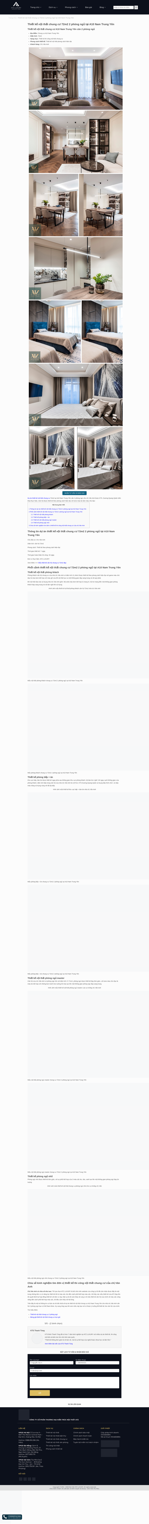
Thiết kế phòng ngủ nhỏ (40, 522)
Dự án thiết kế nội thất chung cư (39, 498)
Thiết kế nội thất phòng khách (42, 514)
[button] (12, 1517)
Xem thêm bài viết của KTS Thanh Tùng (59, 1344)
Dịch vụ (52, 7)
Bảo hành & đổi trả (80, 1439)
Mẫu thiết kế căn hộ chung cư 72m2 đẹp (52, 563)
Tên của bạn (34, 1360)
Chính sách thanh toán (82, 1436)
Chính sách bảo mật (81, 1433)
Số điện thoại (81, 1360)
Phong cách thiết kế (54, 1449)
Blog (102, 7)
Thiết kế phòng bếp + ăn (40, 517)
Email (32, 1368)
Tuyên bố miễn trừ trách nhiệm (86, 1442)
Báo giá (88, 7)
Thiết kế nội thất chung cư (56, 1439)
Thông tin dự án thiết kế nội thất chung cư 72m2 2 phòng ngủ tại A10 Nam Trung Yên (57, 509)
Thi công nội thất (53, 1446)
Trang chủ (34, 7)
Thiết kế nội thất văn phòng (57, 1442)
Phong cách (70, 7)
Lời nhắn (33, 1376)
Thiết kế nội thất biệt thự (56, 1436)
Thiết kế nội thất (52, 1433)
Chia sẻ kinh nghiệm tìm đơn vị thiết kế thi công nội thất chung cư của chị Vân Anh (57, 525)
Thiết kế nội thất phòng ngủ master (44, 520)
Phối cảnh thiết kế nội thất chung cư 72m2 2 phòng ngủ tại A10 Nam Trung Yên (55, 512)
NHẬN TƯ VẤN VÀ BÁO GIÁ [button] (74, 493)
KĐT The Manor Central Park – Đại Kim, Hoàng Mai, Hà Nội (31, 1436)
